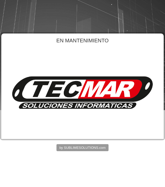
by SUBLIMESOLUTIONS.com (82, 148)
